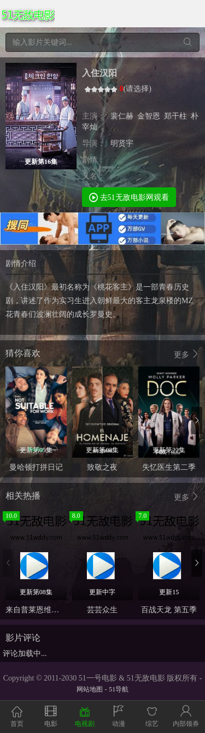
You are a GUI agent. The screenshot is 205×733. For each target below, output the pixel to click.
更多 (187, 354)
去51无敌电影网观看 (129, 197)
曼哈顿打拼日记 (36, 467)
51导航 (118, 689)
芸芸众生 (102, 610)
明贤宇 (121, 143)
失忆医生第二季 (169, 467)
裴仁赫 (121, 116)
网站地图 (90, 689)
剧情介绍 (20, 263)
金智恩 (148, 116)
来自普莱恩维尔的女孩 (43, 610)
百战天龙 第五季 (169, 610)
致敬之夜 (102, 467)
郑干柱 (175, 116)
